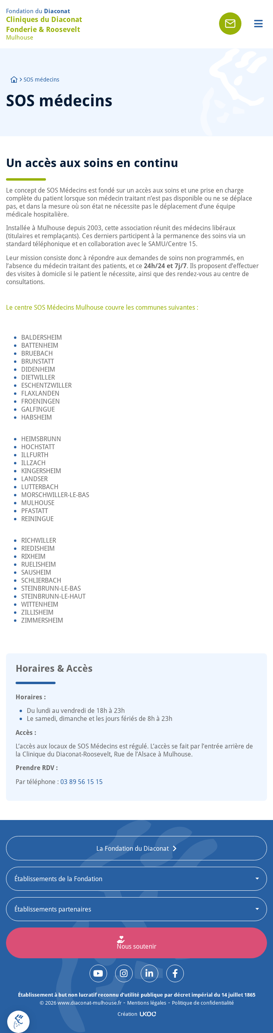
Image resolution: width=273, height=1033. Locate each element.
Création (127, 1013)
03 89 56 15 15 (81, 781)
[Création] (148, 1014)
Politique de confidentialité (203, 1003)
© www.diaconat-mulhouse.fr (81, 1003)
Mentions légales (146, 1003)
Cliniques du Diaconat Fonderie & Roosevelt (44, 24)
